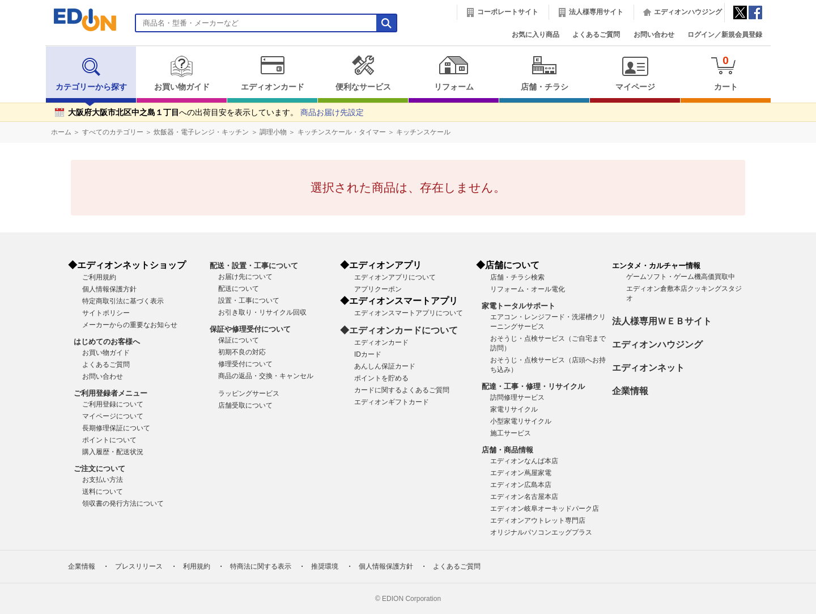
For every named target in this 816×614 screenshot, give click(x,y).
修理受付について (245, 364)
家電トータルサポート (518, 306)
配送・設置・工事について (254, 265)
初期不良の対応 (242, 352)
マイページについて (112, 416)
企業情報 (630, 391)
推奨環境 (324, 566)
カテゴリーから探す (91, 73)
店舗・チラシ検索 (517, 277)
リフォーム (454, 73)
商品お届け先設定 (332, 112)
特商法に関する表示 (260, 566)
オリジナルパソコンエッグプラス (541, 532)
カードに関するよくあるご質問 (401, 390)
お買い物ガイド (182, 73)
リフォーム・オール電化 (527, 289)
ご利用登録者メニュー (110, 393)
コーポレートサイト (507, 12)
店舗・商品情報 (507, 450)
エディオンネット (648, 367)
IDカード (367, 354)
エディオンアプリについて (395, 277)
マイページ (635, 73)
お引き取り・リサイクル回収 (262, 312)
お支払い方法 (102, 480)
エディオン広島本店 (520, 485)
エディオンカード (272, 73)
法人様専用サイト (596, 12)
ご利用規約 (99, 277)
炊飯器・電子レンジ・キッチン (201, 132)
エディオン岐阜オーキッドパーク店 (544, 509)
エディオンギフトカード (391, 402)
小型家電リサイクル (520, 421)
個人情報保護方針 (109, 289)
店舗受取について (245, 405)
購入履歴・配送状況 (112, 452)
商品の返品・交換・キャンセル (265, 376)
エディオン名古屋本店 (524, 497)
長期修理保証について (116, 428)
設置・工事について (248, 300)
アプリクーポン (378, 289)
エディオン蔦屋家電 (520, 473)
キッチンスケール (423, 132)
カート (725, 72)
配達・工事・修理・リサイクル (533, 386)
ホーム (61, 132)
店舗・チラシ (544, 73)
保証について (238, 340)
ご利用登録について (112, 404)
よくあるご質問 (596, 35)
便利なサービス (363, 73)
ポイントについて (109, 440)
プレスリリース (139, 566)
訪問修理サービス (517, 397)
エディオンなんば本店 (524, 461)
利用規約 (196, 566)
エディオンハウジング (688, 12)
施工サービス (510, 433)
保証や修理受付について (250, 329)
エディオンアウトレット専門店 (537, 520)
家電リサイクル (514, 409)
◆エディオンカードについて (399, 330)
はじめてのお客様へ (107, 341)
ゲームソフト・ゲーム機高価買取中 (680, 277)
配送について (238, 289)
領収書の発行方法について (123, 503)
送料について (102, 492)
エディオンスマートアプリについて (408, 313)
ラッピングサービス (248, 393)
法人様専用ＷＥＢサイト (662, 321)
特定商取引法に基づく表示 (123, 301)
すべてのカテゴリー (112, 132)
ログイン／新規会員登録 (724, 35)
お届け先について (245, 277)
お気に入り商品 (535, 35)
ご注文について (99, 468)
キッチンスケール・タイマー (342, 132)
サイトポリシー (106, 313)
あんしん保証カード (384, 366)
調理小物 (273, 132)
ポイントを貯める (381, 378)
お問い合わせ (654, 35)
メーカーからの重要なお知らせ (129, 325)
